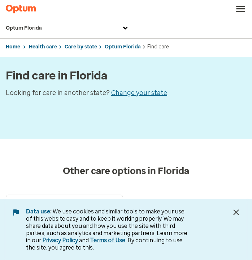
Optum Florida (68, 28)
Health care (43, 47)
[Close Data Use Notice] (236, 212)
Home (13, 47)
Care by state (81, 47)
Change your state (139, 93)
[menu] (240, 9)
